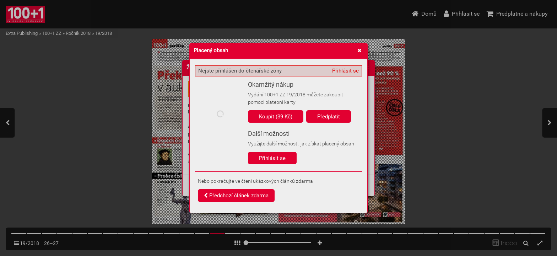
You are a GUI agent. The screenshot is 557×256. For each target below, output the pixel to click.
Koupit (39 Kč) (275, 116)
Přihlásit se (345, 71)
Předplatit (328, 116)
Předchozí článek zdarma (236, 195)
